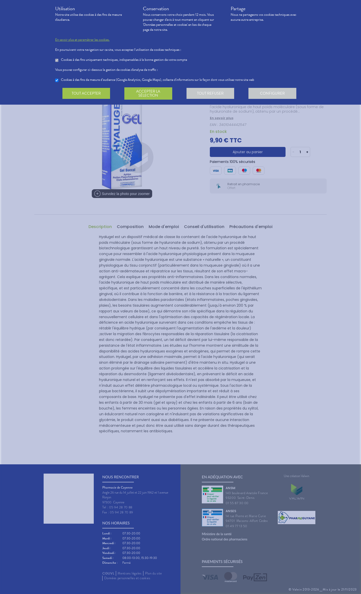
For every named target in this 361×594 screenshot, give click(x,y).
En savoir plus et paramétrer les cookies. (82, 39)
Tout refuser (212, 94)
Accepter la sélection (149, 93)
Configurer (274, 94)
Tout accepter (86, 94)
